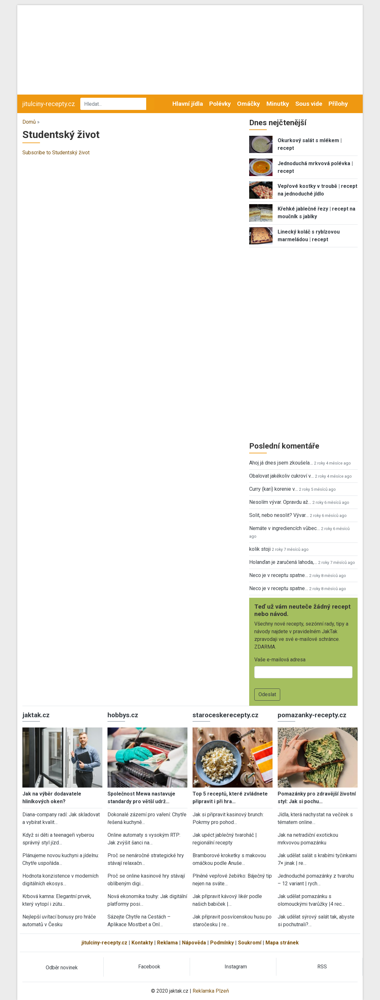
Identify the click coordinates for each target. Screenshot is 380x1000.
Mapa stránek (282, 943)
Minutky (277, 103)
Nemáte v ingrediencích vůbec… (284, 528)
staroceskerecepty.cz (225, 715)
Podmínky (222, 943)
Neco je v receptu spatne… (278, 575)
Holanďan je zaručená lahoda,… (283, 562)
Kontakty (142, 943)
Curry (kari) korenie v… (273, 489)
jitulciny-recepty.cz (48, 104)
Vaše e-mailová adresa (279, 660)
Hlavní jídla (187, 103)
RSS (322, 967)
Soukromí (249, 943)
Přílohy (338, 103)
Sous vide (308, 103)
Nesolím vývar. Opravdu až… (280, 502)
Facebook (149, 967)
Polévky (220, 103)
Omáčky (248, 103)
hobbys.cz (122, 715)
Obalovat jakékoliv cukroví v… (281, 476)
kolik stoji (260, 549)
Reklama (167, 943)
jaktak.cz (36, 715)
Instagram (236, 967)
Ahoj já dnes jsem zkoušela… (281, 463)
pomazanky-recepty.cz (312, 715)
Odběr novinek (62, 968)
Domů (29, 122)
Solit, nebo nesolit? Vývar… (279, 515)
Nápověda (194, 943)
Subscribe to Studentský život (56, 153)
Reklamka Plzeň (211, 991)
